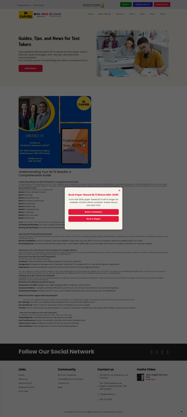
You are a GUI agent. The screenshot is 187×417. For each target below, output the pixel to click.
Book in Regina (93, 219)
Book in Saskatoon (93, 212)
